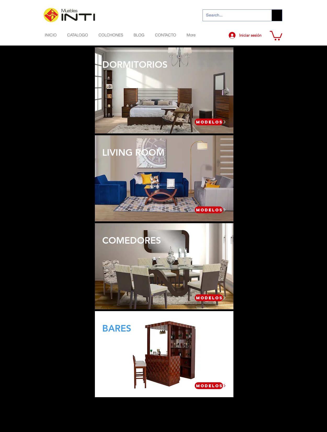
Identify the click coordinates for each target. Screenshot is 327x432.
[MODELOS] (209, 122)
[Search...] (233, 15)
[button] (276, 35)
